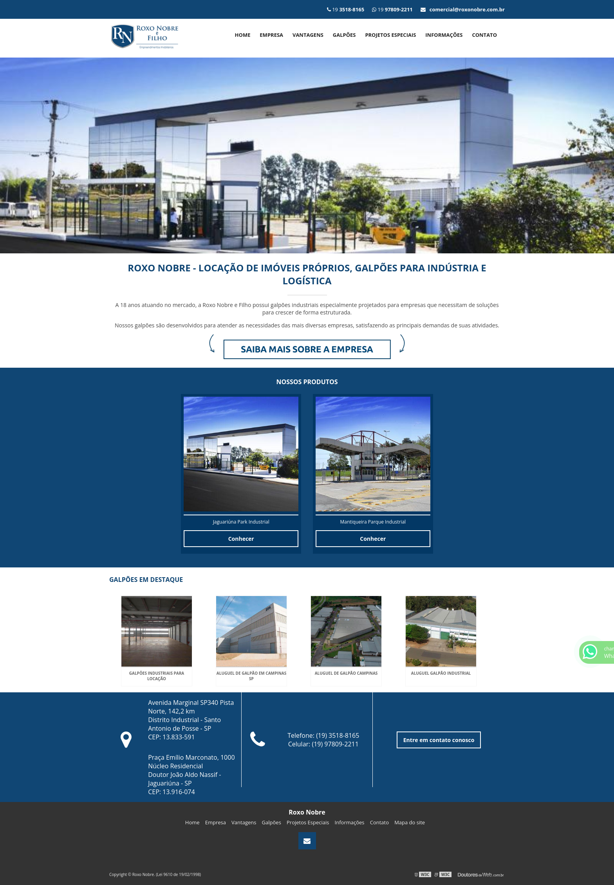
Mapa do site (409, 822)
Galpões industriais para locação (156, 675)
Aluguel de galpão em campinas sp (251, 675)
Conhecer (241, 538)
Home (243, 34)
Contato (484, 34)
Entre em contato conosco (439, 740)
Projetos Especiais (390, 34)
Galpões (344, 34)
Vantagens (308, 34)
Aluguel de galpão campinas (346, 673)
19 (392, 9)
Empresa (271, 34)
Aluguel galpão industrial (441, 673)
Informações (443, 34)
